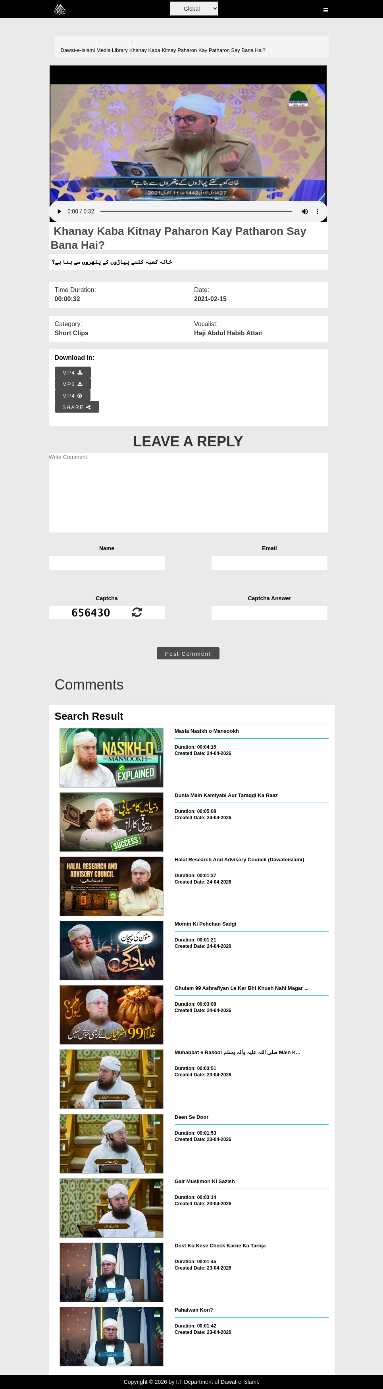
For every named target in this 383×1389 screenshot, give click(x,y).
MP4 (72, 373)
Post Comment (188, 654)
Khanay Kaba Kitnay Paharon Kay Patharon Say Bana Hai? (197, 50)
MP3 (72, 384)
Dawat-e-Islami (78, 50)
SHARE (76, 407)
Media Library (112, 50)
